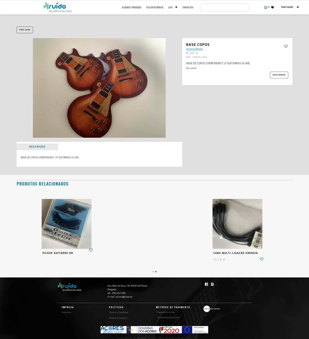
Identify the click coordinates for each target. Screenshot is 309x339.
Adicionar (279, 75)
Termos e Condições (118, 312)
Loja (170, 7)
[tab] (37, 147)
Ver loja (24, 30)
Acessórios (194, 49)
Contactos (187, 7)
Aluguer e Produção (131, 7)
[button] (173, 7)
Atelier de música (154, 7)
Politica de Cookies (118, 318)
